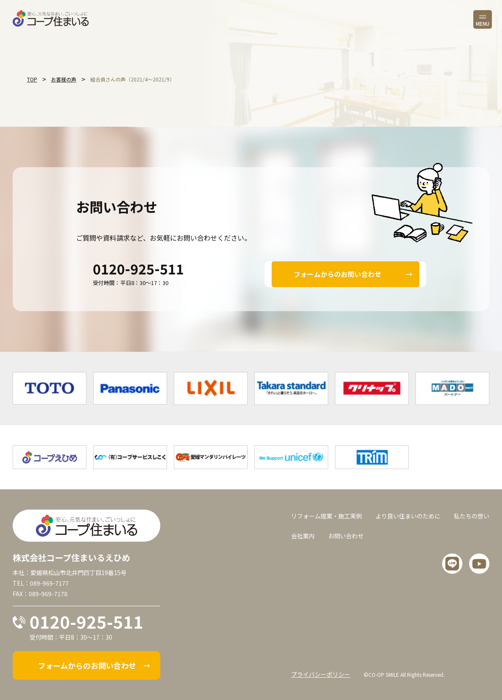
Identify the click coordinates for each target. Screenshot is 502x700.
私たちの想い (471, 516)
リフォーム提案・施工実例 (326, 516)
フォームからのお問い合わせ (337, 274)
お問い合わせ (346, 536)
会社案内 (303, 536)
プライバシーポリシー (320, 674)
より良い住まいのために (407, 516)
